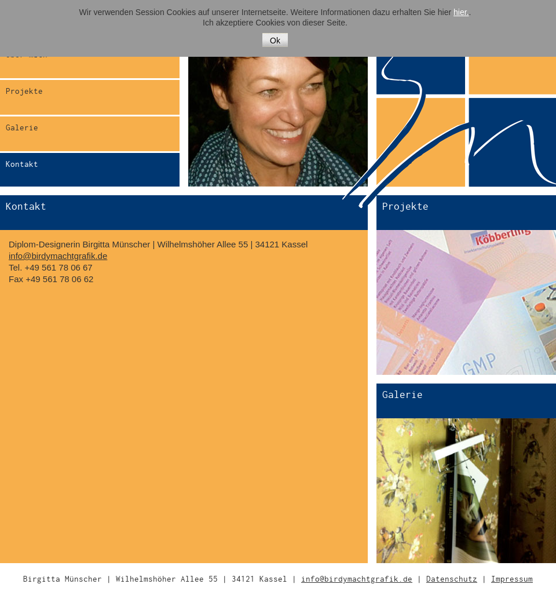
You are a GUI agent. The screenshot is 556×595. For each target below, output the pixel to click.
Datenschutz (451, 579)
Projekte (24, 91)
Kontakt (22, 164)
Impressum (512, 579)
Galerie (22, 127)
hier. (461, 12)
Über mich (26, 54)
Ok (275, 40)
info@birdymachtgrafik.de (58, 256)
